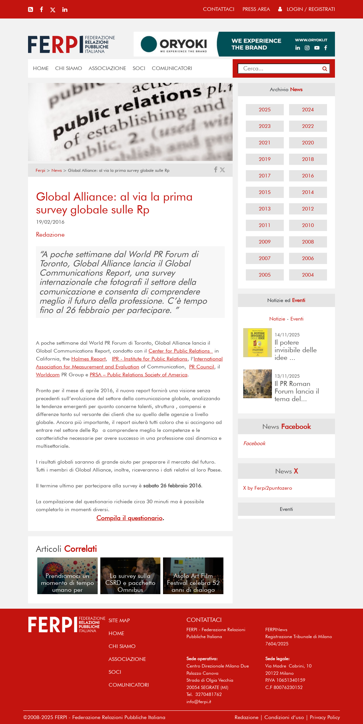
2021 (265, 142)
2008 (308, 242)
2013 (265, 209)
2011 (265, 225)
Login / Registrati (306, 9)
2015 (265, 192)
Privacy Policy (325, 717)
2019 (265, 159)
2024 (308, 109)
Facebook (254, 443)
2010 (308, 225)
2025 (265, 109)
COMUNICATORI (172, 68)
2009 (265, 242)
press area (256, 9)
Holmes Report (88, 359)
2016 (308, 175)
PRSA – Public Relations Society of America (138, 374)
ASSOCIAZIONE (107, 68)
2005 (265, 275)
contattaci (218, 9)
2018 (308, 159)
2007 (265, 258)
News (56, 170)
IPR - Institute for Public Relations (149, 359)
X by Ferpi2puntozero (267, 488)
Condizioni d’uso (284, 717)
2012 (308, 209)
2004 (308, 275)
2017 (265, 175)
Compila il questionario (129, 518)
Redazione (246, 717)
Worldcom (48, 374)
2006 (308, 258)
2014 (308, 192)
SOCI (139, 68)
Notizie (277, 319)
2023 (265, 126)
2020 (308, 142)
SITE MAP (119, 620)
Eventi (297, 319)
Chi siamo (68, 68)
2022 (308, 126)
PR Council (201, 366)
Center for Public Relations (180, 351)
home (41, 68)
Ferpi (40, 170)
